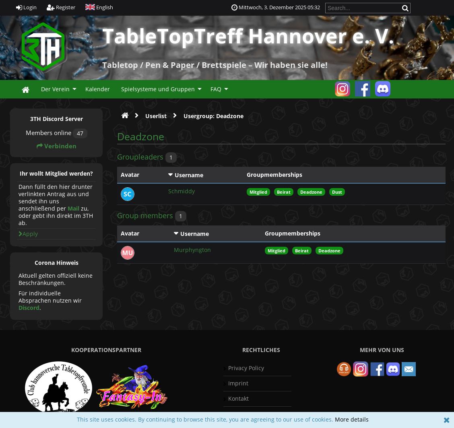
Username (189, 175)
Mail (73, 208)
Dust (337, 192)
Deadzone (311, 192)
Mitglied (258, 192)
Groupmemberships (274, 174)
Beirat (284, 192)
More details (352, 419)
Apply (28, 234)
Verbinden (56, 146)
